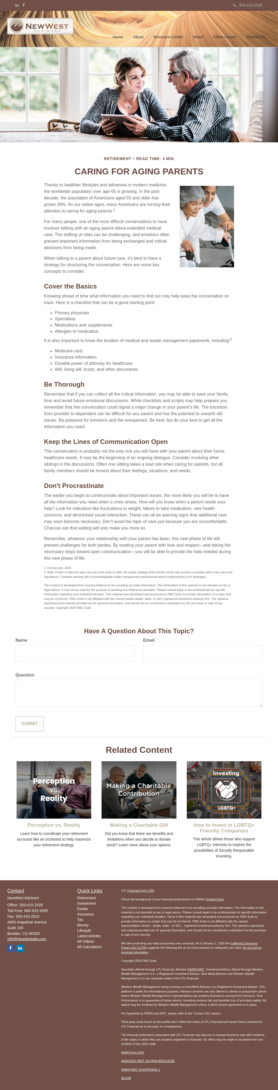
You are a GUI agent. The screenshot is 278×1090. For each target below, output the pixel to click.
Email (149, 640)
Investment (86, 903)
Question (24, 675)
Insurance (85, 914)
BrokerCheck (215, 899)
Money (83, 925)
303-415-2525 (248, 5)
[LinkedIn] (17, 5)
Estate (82, 909)
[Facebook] (24, 5)
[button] (140, 28)
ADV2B (126, 1078)
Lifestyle (84, 930)
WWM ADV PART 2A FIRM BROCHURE (148, 1061)
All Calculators (89, 947)
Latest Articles (89, 936)
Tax (80, 919)
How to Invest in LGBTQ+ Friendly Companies (224, 828)
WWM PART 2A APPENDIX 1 (140, 1069)
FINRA (192, 969)
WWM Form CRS (132, 1052)
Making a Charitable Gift (139, 825)
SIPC (200, 969)
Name (21, 640)
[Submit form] (29, 723)
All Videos (85, 941)
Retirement (86, 898)
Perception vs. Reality (53, 825)
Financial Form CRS (140, 890)
